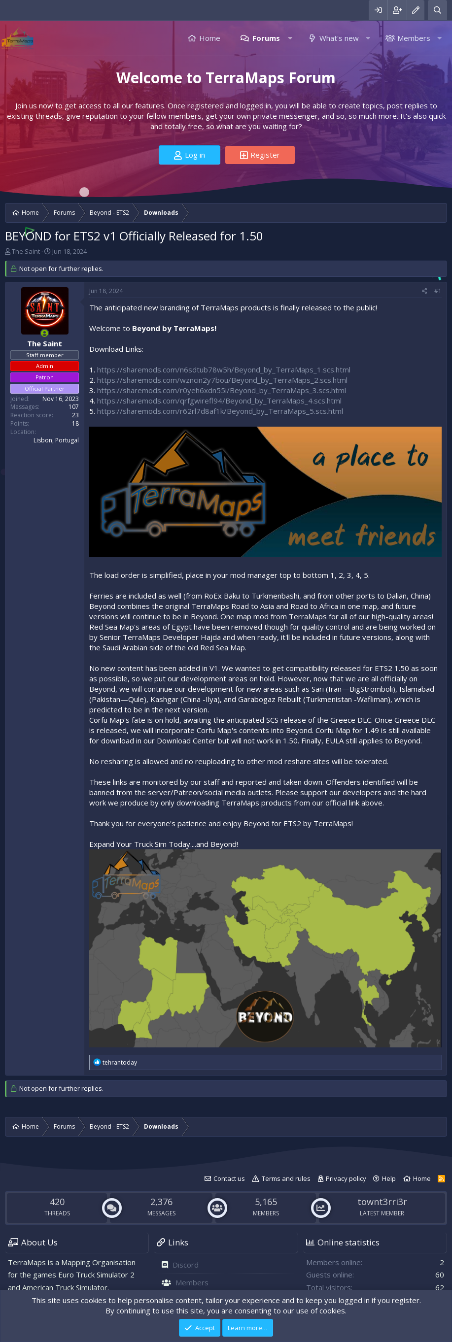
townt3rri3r (382, 1202)
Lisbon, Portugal (56, 440)
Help (389, 1178)
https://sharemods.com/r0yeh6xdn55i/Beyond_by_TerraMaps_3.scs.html (221, 390)
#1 (438, 291)
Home (209, 38)
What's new (339, 38)
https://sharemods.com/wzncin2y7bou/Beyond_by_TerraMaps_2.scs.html (222, 380)
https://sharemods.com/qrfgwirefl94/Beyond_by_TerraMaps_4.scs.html (219, 400)
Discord (186, 1265)
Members (413, 38)
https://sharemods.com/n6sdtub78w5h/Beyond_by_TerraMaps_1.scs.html (223, 369)
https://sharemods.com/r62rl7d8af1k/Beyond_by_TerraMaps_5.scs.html (220, 411)
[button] (290, 38)
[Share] (424, 291)
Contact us (229, 1178)
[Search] (437, 10)
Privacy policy (346, 1178)
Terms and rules (286, 1178)
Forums (266, 38)
